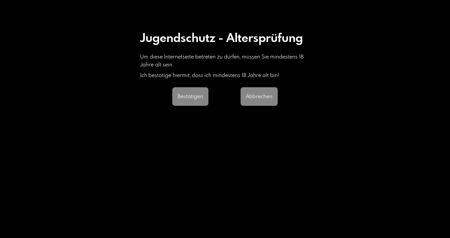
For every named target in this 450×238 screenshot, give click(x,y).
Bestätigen (190, 96)
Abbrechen (259, 96)
